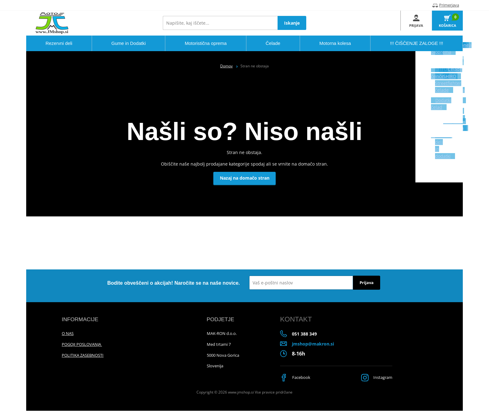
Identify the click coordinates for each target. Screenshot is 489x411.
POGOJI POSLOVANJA (82, 344)
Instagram (375, 378)
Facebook (296, 378)
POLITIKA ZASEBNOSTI (83, 355)
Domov (226, 66)
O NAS (68, 333)
